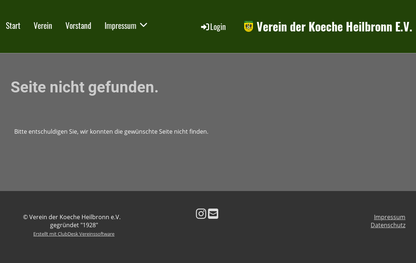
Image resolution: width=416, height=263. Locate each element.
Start (13, 25)
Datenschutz (388, 225)
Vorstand (78, 25)
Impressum (126, 25)
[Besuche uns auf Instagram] (201, 213)
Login (213, 26)
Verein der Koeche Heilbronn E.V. (334, 26)
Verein (43, 25)
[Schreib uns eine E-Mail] (213, 213)
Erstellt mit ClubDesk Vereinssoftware (73, 233)
